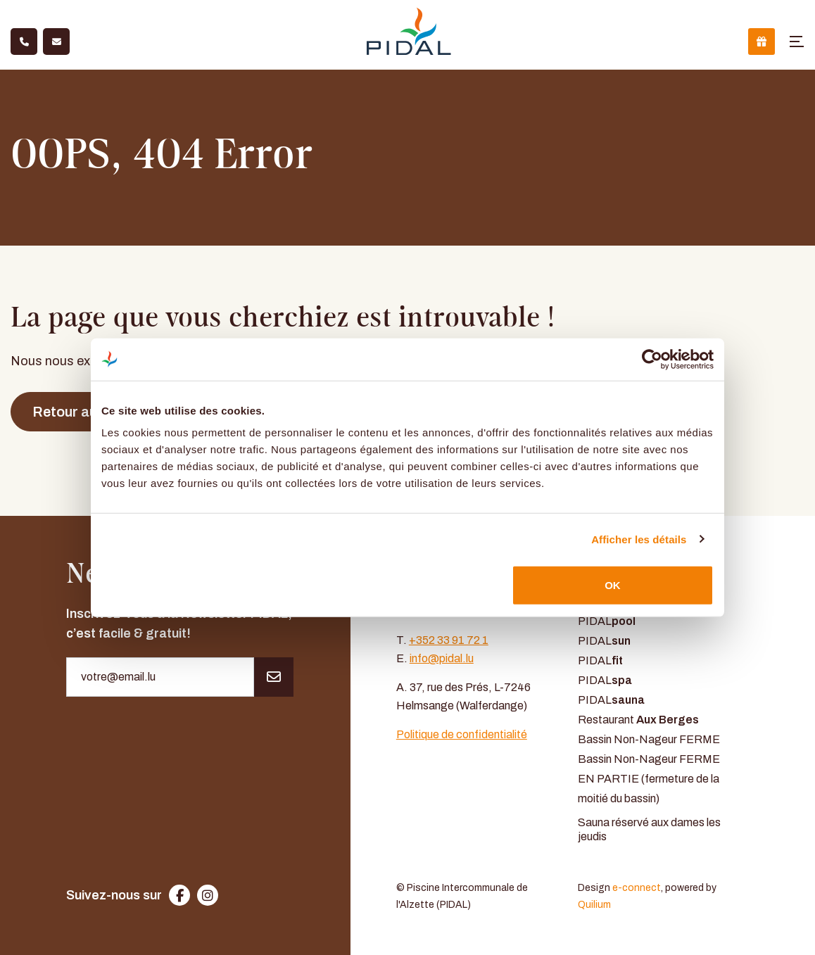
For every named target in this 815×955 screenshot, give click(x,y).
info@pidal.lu (442, 658)
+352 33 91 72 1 (448, 640)
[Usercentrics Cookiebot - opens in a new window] (652, 358)
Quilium (594, 904)
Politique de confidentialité (461, 734)
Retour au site (78, 411)
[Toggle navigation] (796, 41)
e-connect (636, 887)
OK (613, 585)
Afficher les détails (638, 539)
